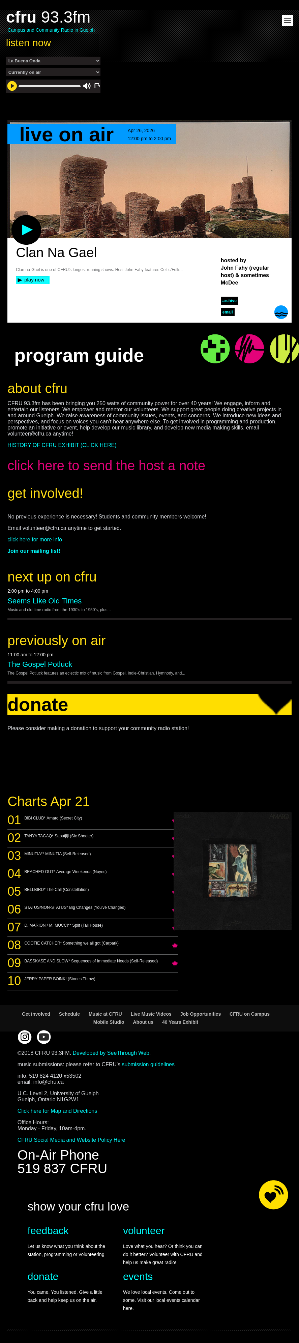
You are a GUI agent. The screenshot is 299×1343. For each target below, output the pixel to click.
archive (229, 300)
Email (227, 312)
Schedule (69, 1014)
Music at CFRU (105, 1014)
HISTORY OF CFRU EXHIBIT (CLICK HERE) (61, 445)
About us (143, 1022)
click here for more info (34, 539)
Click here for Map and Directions (57, 1111)
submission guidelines (148, 1064)
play (15, 218)
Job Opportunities (200, 1014)
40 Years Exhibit (180, 1022)
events (138, 1276)
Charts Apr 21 (48, 801)
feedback (48, 1230)
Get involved (36, 1014)
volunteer (144, 1230)
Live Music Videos (151, 1014)
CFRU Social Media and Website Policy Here (71, 1140)
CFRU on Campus (250, 1014)
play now (34, 279)
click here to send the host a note (106, 465)
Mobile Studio (108, 1022)
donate (43, 1276)
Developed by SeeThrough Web (111, 1053)
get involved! (45, 493)
